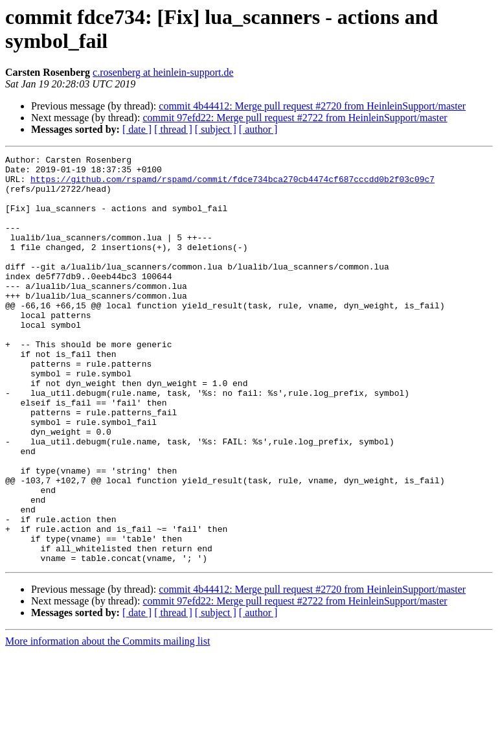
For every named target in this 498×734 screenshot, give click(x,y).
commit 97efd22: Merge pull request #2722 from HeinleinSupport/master (294, 117)
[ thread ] (173, 129)
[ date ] (137, 129)
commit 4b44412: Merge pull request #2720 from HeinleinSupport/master (312, 105)
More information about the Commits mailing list (107, 722)
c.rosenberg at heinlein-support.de (163, 72)
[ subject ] (215, 129)
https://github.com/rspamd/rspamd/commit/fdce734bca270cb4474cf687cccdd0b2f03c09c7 (232, 184)
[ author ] (258, 129)
